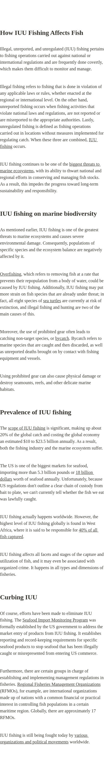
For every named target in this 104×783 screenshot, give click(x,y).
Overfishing (10, 274)
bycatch (62, 338)
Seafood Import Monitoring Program (55, 620)
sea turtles (52, 300)
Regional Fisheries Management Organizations (59, 684)
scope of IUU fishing (26, 428)
